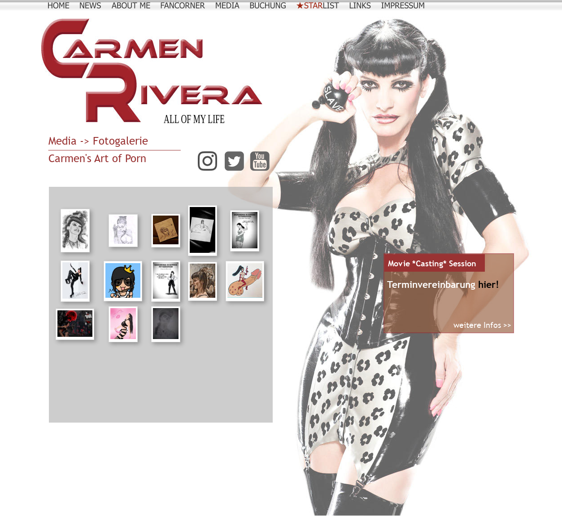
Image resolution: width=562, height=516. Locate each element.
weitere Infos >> (482, 325)
